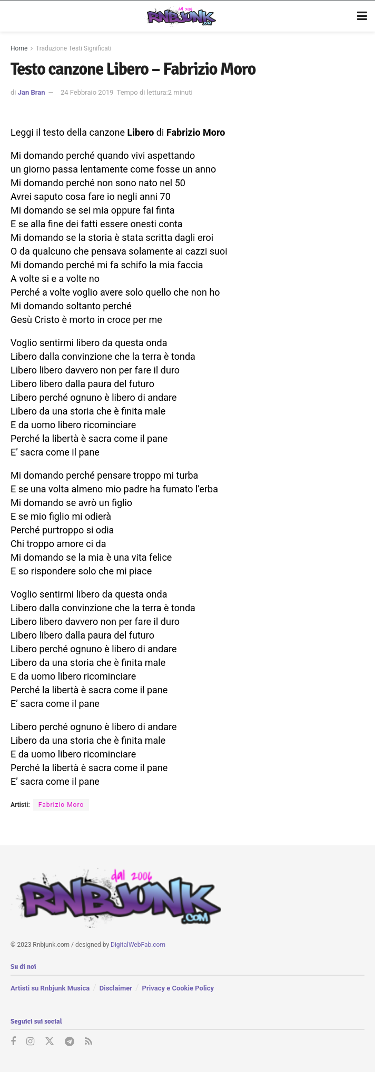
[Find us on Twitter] (49, 1042)
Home (19, 48)
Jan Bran (31, 92)
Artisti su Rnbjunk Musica (50, 988)
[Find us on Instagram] (30, 1042)
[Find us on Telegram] (69, 1042)
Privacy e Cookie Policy (178, 988)
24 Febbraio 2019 (87, 92)
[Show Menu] (362, 16)
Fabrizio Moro (61, 804)
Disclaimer (116, 988)
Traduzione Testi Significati (74, 48)
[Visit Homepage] (180, 16)
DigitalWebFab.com (138, 944)
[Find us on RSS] (88, 1042)
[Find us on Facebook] (13, 1042)
